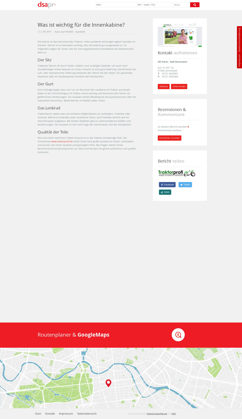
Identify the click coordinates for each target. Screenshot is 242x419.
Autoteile (80, 31)
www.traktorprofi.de (62, 141)
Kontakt (50, 413)
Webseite (163, 86)
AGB (174, 413)
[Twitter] (185, 184)
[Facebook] (167, 184)
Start (38, 413)
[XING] (165, 192)
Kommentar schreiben (169, 138)
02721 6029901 (170, 73)
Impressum (239, 60)
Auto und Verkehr (64, 31)
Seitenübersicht (87, 413)
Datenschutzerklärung (239, 40)
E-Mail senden (179, 86)
